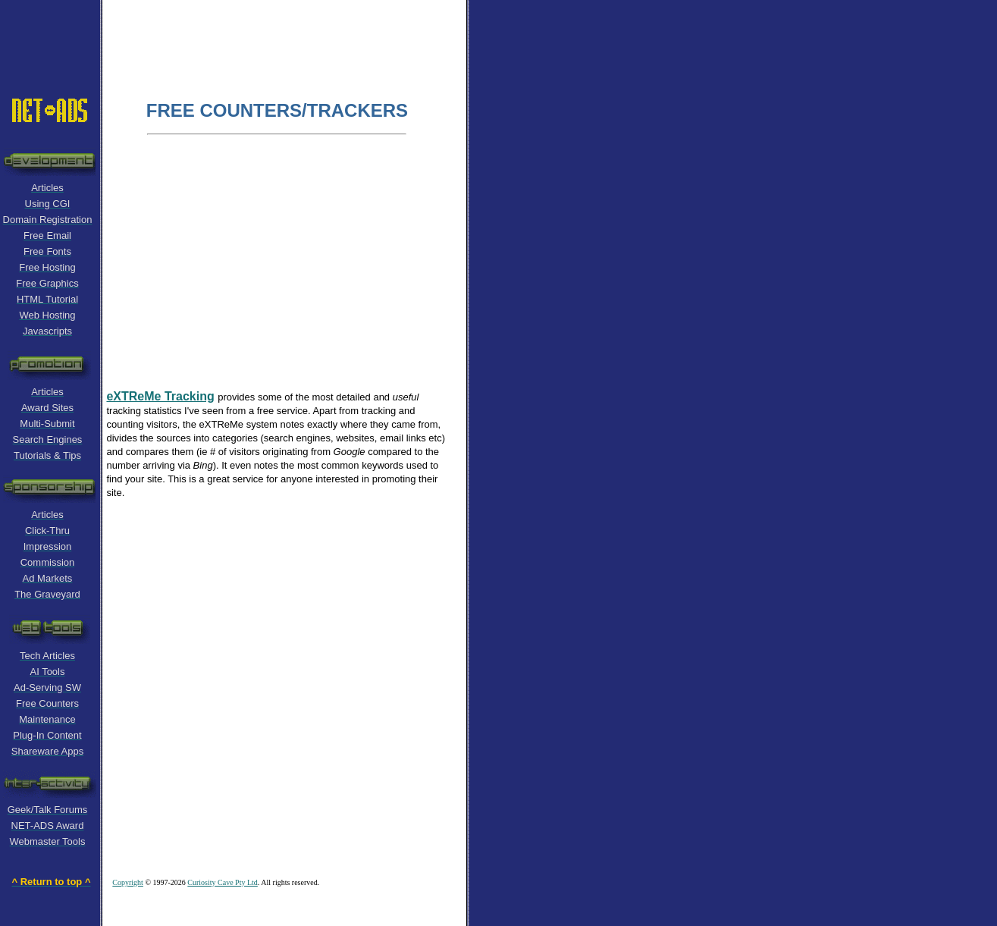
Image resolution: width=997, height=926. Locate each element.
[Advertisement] (290, 34)
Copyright (127, 882)
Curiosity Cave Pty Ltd (222, 882)
